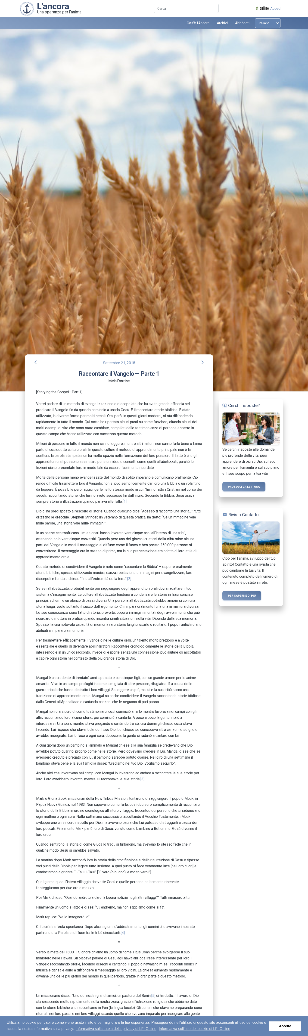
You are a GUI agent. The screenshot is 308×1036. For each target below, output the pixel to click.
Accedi (275, 8)
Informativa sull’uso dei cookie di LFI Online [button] (194, 1029)
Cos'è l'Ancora (198, 23)
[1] (125, 501)
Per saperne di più (242, 595)
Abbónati (242, 23)
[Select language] (267, 23)
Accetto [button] (285, 1026)
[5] (153, 995)
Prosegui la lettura (244, 486)
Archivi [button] (222, 23)
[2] (129, 579)
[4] (123, 933)
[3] (142, 779)
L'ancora (53, 6)
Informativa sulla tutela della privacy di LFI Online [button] (116, 1029)
